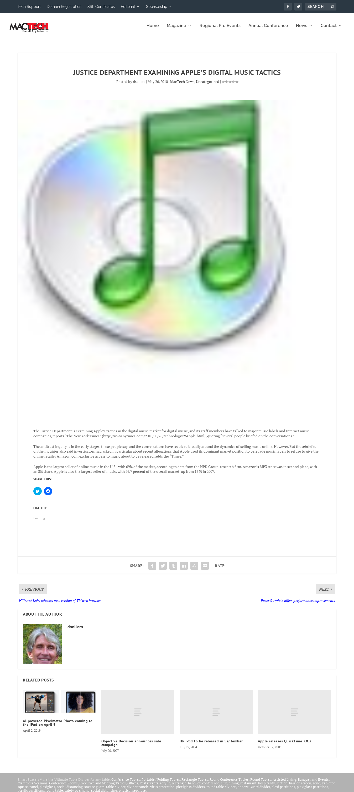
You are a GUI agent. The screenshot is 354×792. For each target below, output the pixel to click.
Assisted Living (284, 783)
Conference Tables (125, 783)
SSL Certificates (101, 6)
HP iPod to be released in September (211, 744)
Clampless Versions (33, 786)
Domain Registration (64, 6)
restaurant (248, 786)
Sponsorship (156, 6)
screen (306, 786)
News (301, 29)
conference (210, 786)
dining (234, 786)
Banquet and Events (313, 783)
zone (316, 786)
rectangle (179, 786)
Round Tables (260, 783)
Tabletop (328, 786)
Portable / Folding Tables (161, 783)
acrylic (165, 786)
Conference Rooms (63, 786)
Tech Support (29, 6)
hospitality (266, 786)
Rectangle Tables (194, 783)
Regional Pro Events (220, 29)
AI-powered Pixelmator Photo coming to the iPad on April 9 (58, 726)
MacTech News (182, 85)
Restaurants (149, 786)
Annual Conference (268, 29)
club (224, 786)
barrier (294, 786)
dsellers (139, 85)
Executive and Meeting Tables (102, 786)
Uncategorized (207, 85)
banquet (194, 786)
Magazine (176, 29)
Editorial (128, 6)
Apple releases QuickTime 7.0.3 (284, 744)
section (282, 786)
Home (153, 29)
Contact (329, 29)
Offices (132, 786)
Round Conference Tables (229, 783)
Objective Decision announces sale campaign (131, 746)
